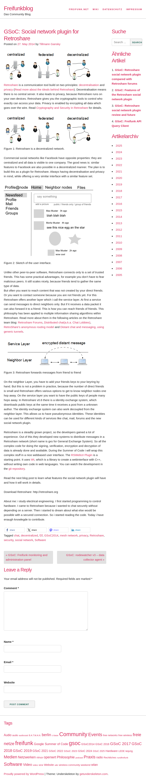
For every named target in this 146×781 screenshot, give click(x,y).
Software (40, 540)
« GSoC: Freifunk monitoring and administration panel (26, 557)
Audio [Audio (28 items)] (7, 735)
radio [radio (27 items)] (99, 757)
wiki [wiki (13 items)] (56, 765)
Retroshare (11, 85)
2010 (119, 242)
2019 (119, 184)
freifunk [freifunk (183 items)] (24, 743)
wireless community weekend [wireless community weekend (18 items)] (74, 765)
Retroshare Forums (30, 322)
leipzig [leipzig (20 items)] (129, 751)
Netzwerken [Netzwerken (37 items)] (27, 757)
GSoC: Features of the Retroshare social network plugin (126, 94)
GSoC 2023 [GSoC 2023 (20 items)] (70, 751)
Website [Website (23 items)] (49, 764)
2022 (119, 165)
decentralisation (89, 85)
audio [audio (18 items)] (15, 735)
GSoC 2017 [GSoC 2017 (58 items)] (120, 743)
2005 (119, 274)
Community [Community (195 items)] (73, 734)
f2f (41, 535)
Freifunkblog (18, 8)
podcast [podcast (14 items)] (79, 757)
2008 (119, 255)
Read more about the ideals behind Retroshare (44, 89)
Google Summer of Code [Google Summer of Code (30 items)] (51, 744)
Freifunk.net (79, 9)
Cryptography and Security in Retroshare (62, 107)
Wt (32, 459)
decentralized (29, 535)
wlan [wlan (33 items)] (94, 765)
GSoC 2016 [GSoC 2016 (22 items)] (102, 744)
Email (8, 662)
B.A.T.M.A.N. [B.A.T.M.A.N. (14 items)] (35, 735)
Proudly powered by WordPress (24, 773)
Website (9, 682)
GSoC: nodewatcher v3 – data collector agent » (85, 557)
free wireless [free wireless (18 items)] (125, 735)
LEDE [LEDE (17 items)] (121, 751)
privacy (8, 89)
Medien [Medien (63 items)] (10, 757)
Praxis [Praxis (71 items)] (89, 757)
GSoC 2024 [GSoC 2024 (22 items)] (85, 750)
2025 (119, 145)
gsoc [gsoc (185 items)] (74, 743)
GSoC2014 (51, 535)
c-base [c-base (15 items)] (55, 735)
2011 (119, 236)
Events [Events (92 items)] (95, 734)
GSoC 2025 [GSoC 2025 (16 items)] (99, 751)
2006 (119, 268)
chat (16, 535)
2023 (119, 158)
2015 (119, 210)
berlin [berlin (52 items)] (46, 735)
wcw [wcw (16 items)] (41, 765)
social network (24, 540)
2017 (119, 197)
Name (8, 641)
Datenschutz (112, 9)
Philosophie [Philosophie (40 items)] (66, 757)
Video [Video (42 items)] (27, 765)
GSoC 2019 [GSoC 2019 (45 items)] (22, 751)
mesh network (69, 535)
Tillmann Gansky (49, 44)
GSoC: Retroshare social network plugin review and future (126, 110)
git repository (17, 468)
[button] (15, 530)
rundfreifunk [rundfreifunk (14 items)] (122, 757)
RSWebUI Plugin (81, 455)
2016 (119, 203)
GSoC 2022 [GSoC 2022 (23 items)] (56, 750)
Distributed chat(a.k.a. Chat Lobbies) (67, 322)
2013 (119, 223)
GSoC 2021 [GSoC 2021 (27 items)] (40, 750)
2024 (119, 152)
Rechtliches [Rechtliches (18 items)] (110, 757)
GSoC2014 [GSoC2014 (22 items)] (88, 744)
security (8, 540)
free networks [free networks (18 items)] (110, 735)
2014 (119, 216)
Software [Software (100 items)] (13, 764)
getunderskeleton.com (94, 773)
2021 (119, 171)
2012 (119, 229)
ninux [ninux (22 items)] (39, 757)
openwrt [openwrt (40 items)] (50, 757)
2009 (119, 249)
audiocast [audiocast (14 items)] (23, 735)
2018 (119, 190)
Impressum (134, 9)
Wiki (96, 9)
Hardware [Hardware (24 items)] (112, 750)
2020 (119, 178)
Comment (11, 588)
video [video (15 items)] (35, 765)
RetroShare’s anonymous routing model (29, 327)
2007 (119, 262)
